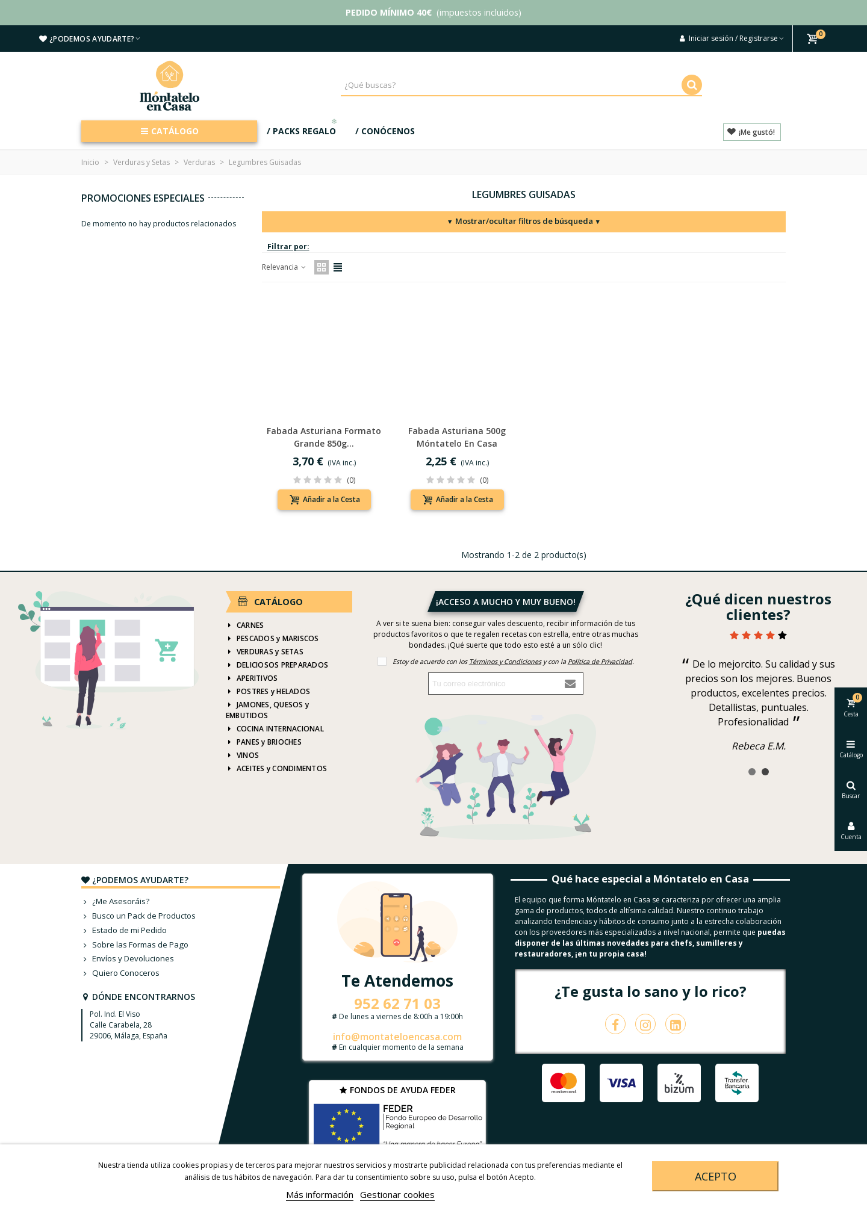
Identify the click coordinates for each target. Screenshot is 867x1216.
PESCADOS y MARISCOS (272, 638)
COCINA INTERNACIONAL (275, 729)
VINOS (242, 755)
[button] (752, 771)
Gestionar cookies (397, 1194)
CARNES (245, 625)
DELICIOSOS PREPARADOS (277, 665)
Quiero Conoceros (120, 973)
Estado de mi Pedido (124, 931)
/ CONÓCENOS (385, 131)
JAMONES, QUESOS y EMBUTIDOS (267, 710)
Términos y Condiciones (505, 661)
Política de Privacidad (600, 661)
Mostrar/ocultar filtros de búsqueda (524, 221)
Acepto (715, 1176)
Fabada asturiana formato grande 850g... (324, 437)
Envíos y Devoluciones (127, 959)
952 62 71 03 (397, 1003)
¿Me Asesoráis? (115, 902)
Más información (319, 1194)
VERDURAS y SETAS (264, 652)
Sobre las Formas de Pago (134, 945)
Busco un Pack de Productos (138, 916)
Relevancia (284, 267)
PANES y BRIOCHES (264, 742)
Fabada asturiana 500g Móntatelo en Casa (457, 437)
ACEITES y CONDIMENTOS (276, 768)
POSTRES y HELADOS (268, 691)
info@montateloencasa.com (397, 1036)
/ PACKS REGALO (303, 128)
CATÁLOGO (169, 131)
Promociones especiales (143, 198)
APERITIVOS (252, 678)
